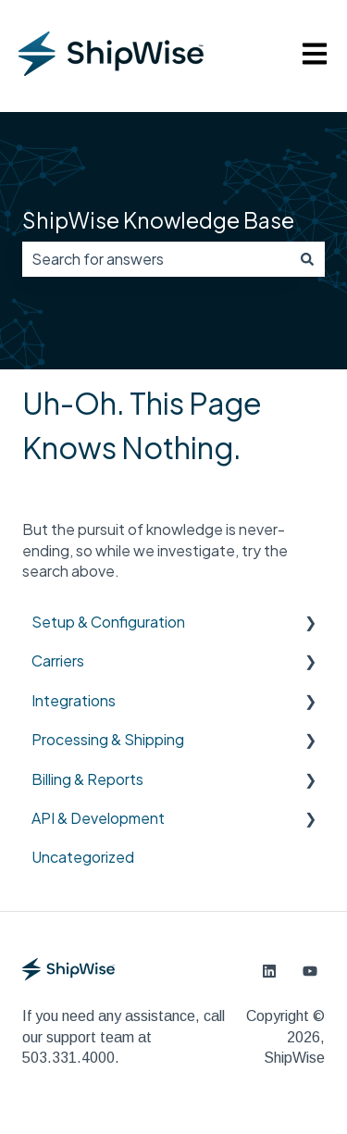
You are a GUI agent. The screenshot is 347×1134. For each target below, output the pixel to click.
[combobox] (156, 259)
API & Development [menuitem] (98, 818)
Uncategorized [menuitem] (82, 856)
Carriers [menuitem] (57, 660)
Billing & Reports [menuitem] (87, 779)
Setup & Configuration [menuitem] (108, 621)
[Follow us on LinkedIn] (269, 971)
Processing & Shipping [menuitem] (107, 739)
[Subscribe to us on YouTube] (310, 971)
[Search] (307, 259)
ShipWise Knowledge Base (158, 219)
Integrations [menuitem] (73, 700)
